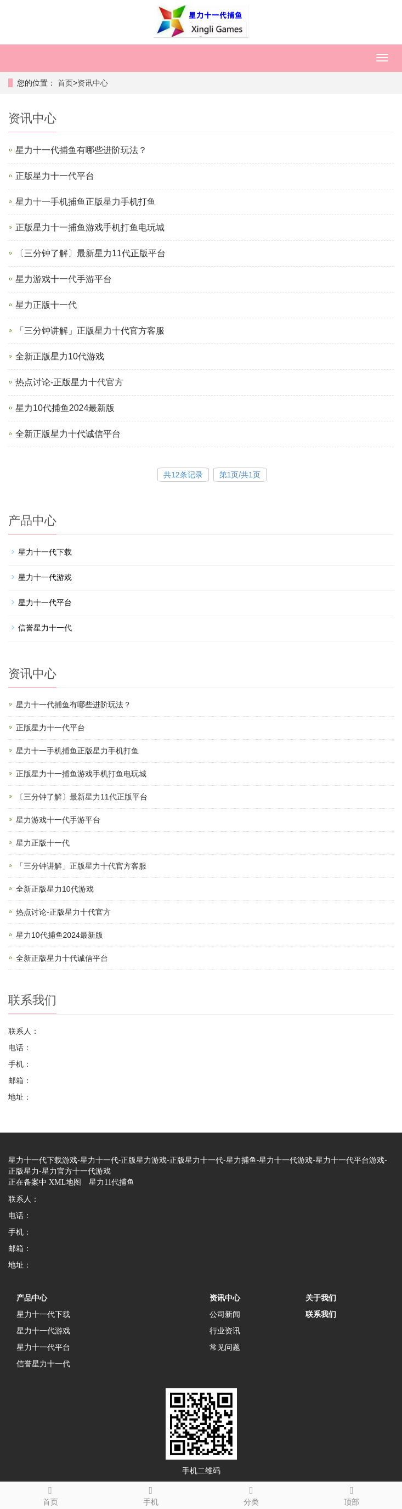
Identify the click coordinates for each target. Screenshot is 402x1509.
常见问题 (225, 1347)
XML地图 (65, 1182)
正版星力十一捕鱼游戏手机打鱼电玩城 (90, 227)
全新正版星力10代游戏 (59, 356)
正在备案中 (27, 1182)
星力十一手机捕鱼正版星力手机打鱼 (85, 201)
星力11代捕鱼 (111, 1182)
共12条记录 (183, 474)
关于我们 (320, 1297)
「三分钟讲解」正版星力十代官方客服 (90, 330)
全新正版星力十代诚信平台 (68, 433)
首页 (65, 82)
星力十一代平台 (45, 602)
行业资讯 (225, 1330)
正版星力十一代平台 (54, 176)
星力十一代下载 (45, 552)
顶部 (352, 1494)
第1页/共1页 (240, 474)
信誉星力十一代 (45, 627)
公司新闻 (225, 1314)
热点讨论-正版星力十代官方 (69, 382)
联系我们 (320, 1314)
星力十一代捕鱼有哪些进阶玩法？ (81, 150)
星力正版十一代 (46, 304)
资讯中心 (92, 82)
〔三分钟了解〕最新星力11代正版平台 (90, 253)
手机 (150, 1494)
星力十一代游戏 (45, 577)
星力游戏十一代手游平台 (63, 279)
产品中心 (31, 1297)
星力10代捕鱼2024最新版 (65, 408)
